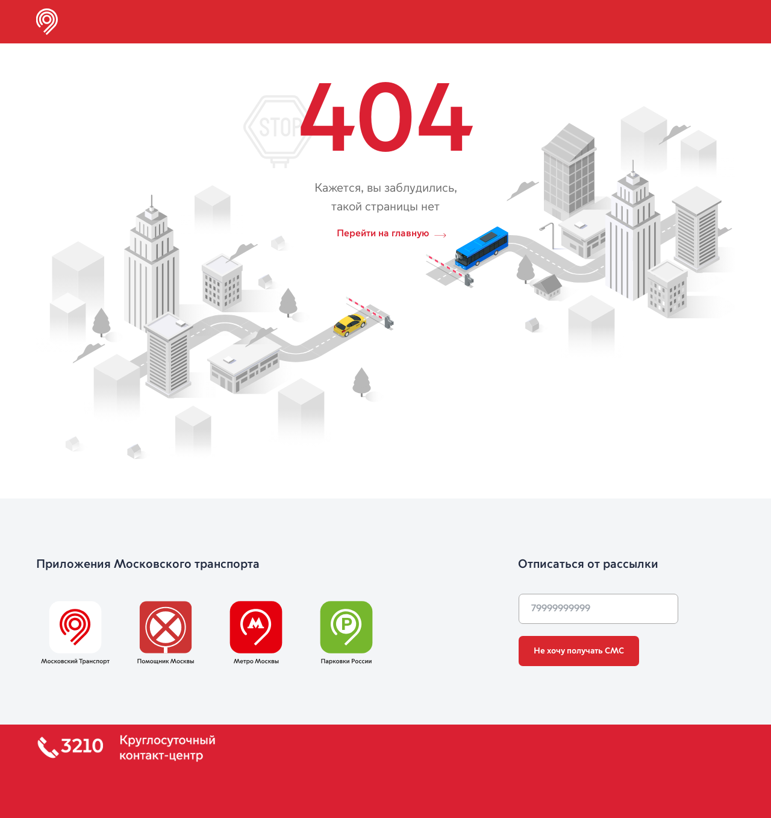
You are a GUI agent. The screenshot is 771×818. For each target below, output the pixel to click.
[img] (47, 21)
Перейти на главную (383, 234)
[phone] (598, 609)
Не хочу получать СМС (579, 651)
